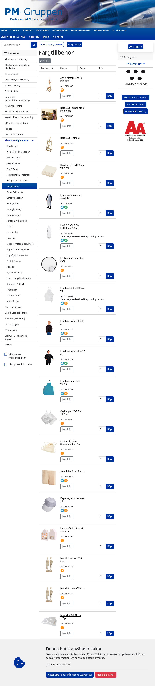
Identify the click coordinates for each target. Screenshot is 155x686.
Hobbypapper (13, 215)
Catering (34, 36)
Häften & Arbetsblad (17, 220)
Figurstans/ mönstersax (18, 174)
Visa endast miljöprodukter (17, 355)
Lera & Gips (12, 232)
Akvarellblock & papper (18, 151)
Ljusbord (11, 238)
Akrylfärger (12, 146)
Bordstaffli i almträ (70, 138)
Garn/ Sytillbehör (15, 192)
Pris (101, 68)
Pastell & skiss (14, 261)
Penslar (10, 266)
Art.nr (83, 68)
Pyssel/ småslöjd (15, 272)
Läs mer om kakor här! (58, 664)
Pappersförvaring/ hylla (18, 249)
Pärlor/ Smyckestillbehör (19, 278)
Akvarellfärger (14, 157)
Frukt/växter (101, 30)
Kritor (9, 226)
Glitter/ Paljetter (15, 197)
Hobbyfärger (13, 203)
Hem (4, 30)
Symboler (44, 60)
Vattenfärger (13, 301)
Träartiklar (12, 289)
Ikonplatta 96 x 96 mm (72, 471)
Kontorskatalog (135, 104)
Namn (63, 68)
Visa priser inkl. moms (21, 364)
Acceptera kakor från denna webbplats (70, 674)
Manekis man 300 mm (72, 588)
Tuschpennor (13, 295)
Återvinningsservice (13, 36)
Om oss (14, 30)
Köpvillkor (42, 30)
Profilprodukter (80, 30)
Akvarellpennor (14, 163)
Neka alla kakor (105, 674)
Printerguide (60, 30)
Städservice (119, 30)
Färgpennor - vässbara (18, 180)
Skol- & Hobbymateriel (51, 44)
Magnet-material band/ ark (20, 243)
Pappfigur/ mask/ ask (17, 255)
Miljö (46, 36)
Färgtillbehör (13, 186)
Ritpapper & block (15, 284)
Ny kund (58, 36)
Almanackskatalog (135, 111)
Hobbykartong (14, 209)
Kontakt (28, 30)
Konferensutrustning (135, 97)
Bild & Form (12, 169)
